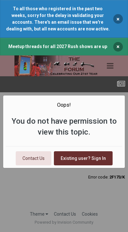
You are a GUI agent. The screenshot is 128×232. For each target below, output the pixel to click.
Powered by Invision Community (64, 222)
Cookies (90, 214)
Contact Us (33, 158)
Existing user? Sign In (83, 158)
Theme (39, 214)
